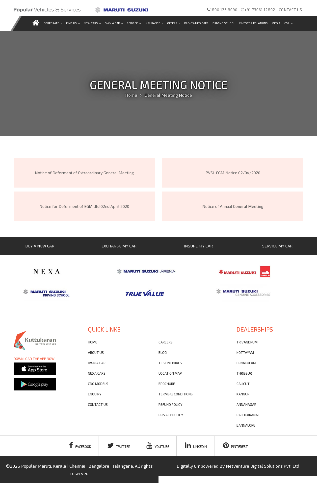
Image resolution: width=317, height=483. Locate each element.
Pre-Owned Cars (196, 23)
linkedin (196, 445)
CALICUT (243, 384)
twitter (118, 445)
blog (162, 352)
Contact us (290, 9)
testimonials (170, 363)
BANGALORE (246, 425)
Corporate (53, 23)
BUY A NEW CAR (39, 245)
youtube (157, 445)
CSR (288, 23)
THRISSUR (244, 373)
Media (276, 23)
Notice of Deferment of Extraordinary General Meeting (84, 172)
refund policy (170, 404)
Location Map (170, 373)
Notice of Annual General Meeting (232, 206)
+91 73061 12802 (258, 9)
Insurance (154, 23)
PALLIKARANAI (248, 415)
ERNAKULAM (246, 363)
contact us (98, 404)
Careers (165, 342)
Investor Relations (253, 23)
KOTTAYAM (245, 352)
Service (134, 23)
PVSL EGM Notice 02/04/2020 (233, 172)
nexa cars (97, 373)
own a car (97, 363)
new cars (92, 23)
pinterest (236, 445)
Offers (173, 23)
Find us (73, 23)
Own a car (114, 23)
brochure (166, 384)
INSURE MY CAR (198, 245)
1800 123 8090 (222, 9)
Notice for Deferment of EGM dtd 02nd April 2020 (84, 206)
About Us (96, 352)
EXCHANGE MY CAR (119, 245)
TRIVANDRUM (247, 342)
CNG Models (98, 384)
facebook (79, 445)
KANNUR (243, 394)
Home (131, 95)
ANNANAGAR (246, 404)
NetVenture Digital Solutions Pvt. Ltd (262, 466)
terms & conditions (175, 394)
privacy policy (170, 415)
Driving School (223, 23)
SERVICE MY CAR (277, 245)
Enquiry (94, 394)
